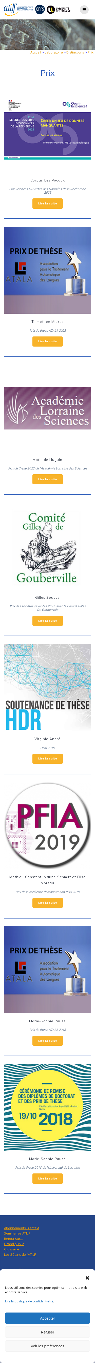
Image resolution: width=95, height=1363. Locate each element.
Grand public (14, 1244)
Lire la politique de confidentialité (29, 1301)
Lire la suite (47, 203)
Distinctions (75, 52)
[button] (87, 1277)
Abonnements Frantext (21, 1228)
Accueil (35, 52)
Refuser (47, 1332)
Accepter (47, 1318)
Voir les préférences (47, 1346)
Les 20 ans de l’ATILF (20, 1254)
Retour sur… (13, 1238)
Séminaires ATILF (17, 1233)
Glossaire (11, 1249)
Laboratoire (54, 52)
